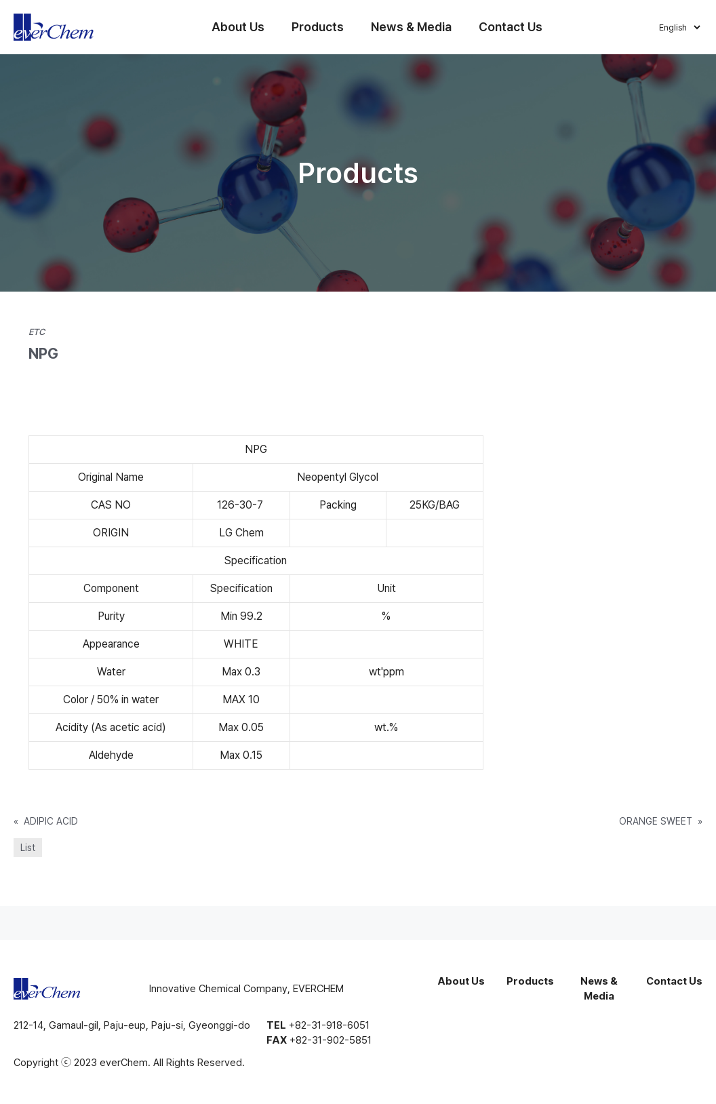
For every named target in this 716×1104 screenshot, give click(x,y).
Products (318, 27)
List (27, 847)
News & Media (412, 27)
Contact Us (511, 27)
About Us (238, 27)
